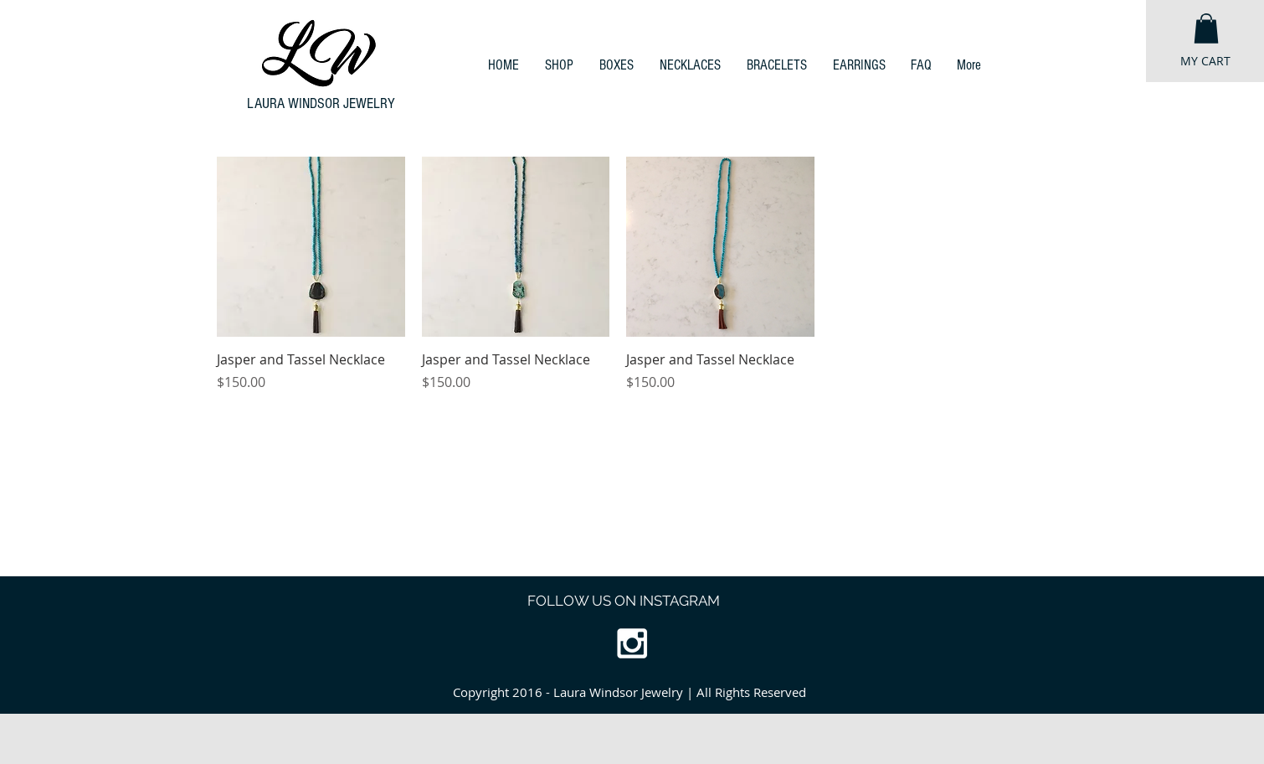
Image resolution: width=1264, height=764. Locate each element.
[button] (1206, 28)
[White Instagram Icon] (632, 643)
